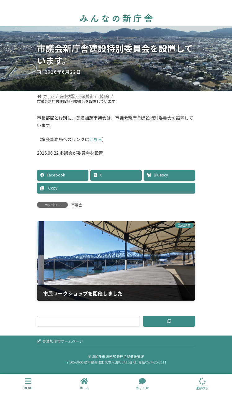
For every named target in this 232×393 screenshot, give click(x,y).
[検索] (169, 321)
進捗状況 (202, 384)
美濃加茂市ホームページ (60, 341)
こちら (95, 139)
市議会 (76, 204)
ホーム (84, 384)
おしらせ (142, 384)
